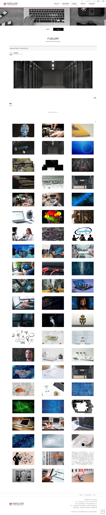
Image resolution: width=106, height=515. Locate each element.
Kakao (94, 1)
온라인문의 (91, 1)
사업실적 (74, 1)
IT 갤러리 (58, 29)
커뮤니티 (83, 1)
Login (99, 1)
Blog (82, 1)
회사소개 (56, 1)
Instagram (88, 1)
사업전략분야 (65, 1)
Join (104, 1)
